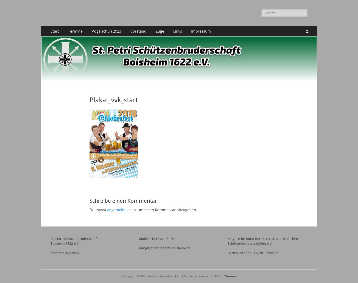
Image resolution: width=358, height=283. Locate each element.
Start (54, 31)
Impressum (201, 31)
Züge (160, 31)
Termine (75, 31)
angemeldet (117, 209)
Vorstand (138, 31)
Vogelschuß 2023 (106, 31)
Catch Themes (225, 276)
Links (177, 31)
